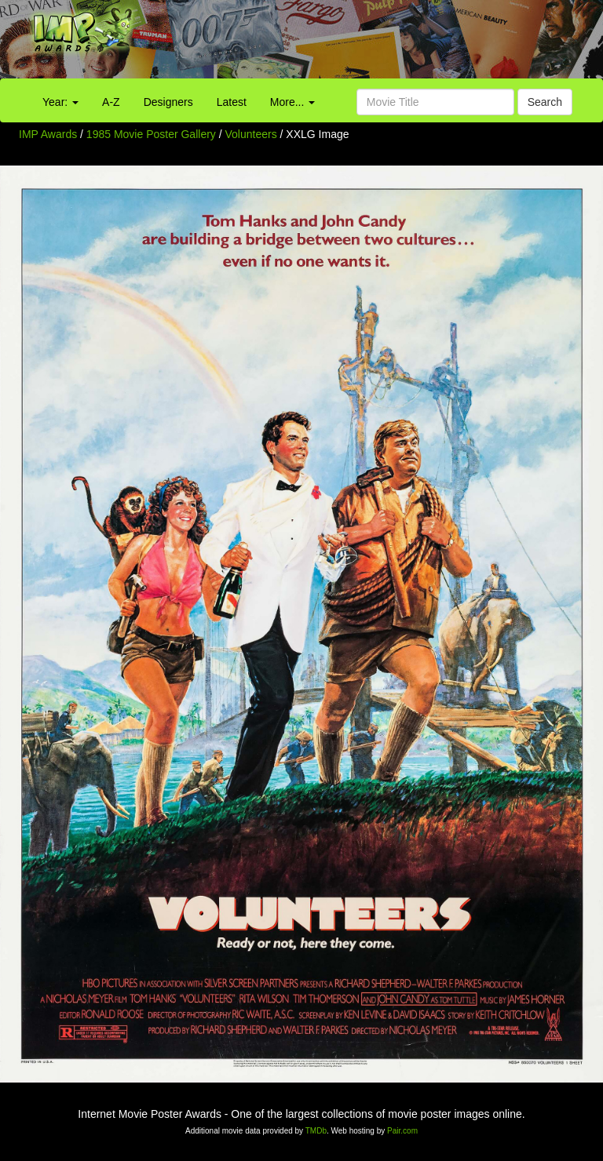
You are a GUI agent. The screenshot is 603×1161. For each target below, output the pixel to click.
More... (292, 102)
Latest (232, 102)
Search (545, 102)
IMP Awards (48, 134)
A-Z (111, 102)
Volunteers (252, 134)
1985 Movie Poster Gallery (151, 134)
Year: (60, 102)
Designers (168, 102)
